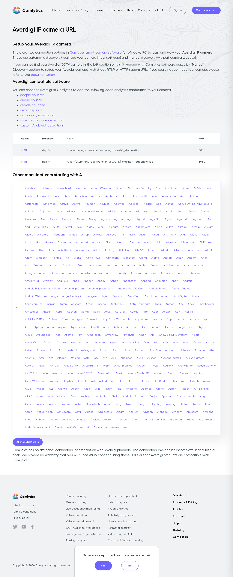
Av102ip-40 (71, 365)
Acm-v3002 (140, 196)
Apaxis (134, 311)
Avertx (120, 373)
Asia (146, 342)
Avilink (184, 404)
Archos (117, 327)
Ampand (208, 412)
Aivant (143, 234)
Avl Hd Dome (107, 381)
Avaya (29, 404)
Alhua (184, 242)
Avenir (41, 404)
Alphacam (112, 258)
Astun (116, 350)
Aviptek (68, 381)
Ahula (115, 396)
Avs (174, 381)
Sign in (178, 10)
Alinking (109, 250)
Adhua (170, 204)
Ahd (27, 227)
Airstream (59, 234)
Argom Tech (186, 327)
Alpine (155, 258)
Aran (106, 327)
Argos (202, 327)
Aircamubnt (143, 227)
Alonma (56, 258)
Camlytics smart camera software (96, 52)
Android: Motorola (134, 396)
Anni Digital (180, 296)
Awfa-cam (100, 427)
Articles (178, 509)
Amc (187, 265)
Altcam (191, 258)
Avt (183, 381)
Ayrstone (131, 389)
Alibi (51, 250)
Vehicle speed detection (81, 521)
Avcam (127, 427)
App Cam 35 (111, 319)
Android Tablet (181, 288)
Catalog (178, 530)
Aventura (58, 373)
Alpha (77, 258)
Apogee (77, 319)
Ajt (165, 234)
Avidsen (185, 373)
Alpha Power (93, 258)
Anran (63, 304)
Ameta (85, 273)
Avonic (133, 381)
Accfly (28, 196)
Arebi (192, 396)
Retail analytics (117, 502)
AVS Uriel (101, 396)
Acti (182, 196)
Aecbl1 (158, 211)
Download (100, 10)
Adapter (134, 204)
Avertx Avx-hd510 (139, 373)
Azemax (146, 389)
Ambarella (139, 265)
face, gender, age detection (42, 120)
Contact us (180, 537)
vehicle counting (32, 105)
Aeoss (192, 211)
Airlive (169, 227)
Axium (108, 389)
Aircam (127, 227)
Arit (58, 335)
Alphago (162, 412)
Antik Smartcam (140, 304)
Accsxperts (44, 196)
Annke (195, 296)
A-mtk (182, 273)
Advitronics (142, 211)
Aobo (59, 311)
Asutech (140, 350)
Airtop (85, 234)
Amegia (30, 273)
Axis (97, 389)
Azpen (172, 389)
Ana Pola (62, 281)
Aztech (185, 389)
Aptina (38, 327)
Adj (42, 211)
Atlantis (29, 358)
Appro (182, 319)
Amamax (39, 265)
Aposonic (92, 319)
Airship (196, 227)
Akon (28, 242)
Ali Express (206, 242)
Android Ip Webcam (100, 288)
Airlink (158, 227)
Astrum (104, 350)
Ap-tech (123, 419)
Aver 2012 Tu (85, 373)
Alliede (165, 250)
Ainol (101, 227)
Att (51, 358)
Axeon (75, 389)
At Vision (170, 350)
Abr (130, 188)
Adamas (119, 204)
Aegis (169, 211)
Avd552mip (32, 373)
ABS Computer (34, 396)
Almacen (41, 258)
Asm (175, 342)
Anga (54, 296)
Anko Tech (134, 296)
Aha (210, 219)
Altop (204, 258)
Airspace (42, 234)
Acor (155, 196)
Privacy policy (21, 518)
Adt (50, 211)
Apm (65, 319)
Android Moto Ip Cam (131, 288)
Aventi (59, 427)
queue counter (31, 100)
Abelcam (81, 188)
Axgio (87, 389)
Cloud (159, 10)
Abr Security (143, 188)
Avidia (171, 373)
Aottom (108, 419)
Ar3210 (95, 327)
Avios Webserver (35, 381)
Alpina (143, 258)
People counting (76, 496)
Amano (53, 265)
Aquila (62, 327)
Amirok (110, 273)
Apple (126, 319)
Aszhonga (175, 419)
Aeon (181, 211)
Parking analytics (76, 540)
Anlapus (81, 419)
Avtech (194, 381)
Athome (200, 350)
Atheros (185, 350)
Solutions (54, 10)
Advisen (126, 211)
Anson (90, 304)
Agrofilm (155, 219)
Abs (158, 188)
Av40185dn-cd (123, 365)
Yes (103, 565)
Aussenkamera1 (195, 358)
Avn (122, 381)
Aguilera (198, 219)
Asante (61, 342)
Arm (80, 335)
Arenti (136, 419)
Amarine (68, 265)
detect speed (31, 110)
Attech (61, 358)
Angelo (92, 296)
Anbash (88, 281)
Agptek (141, 219)
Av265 (106, 365)
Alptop (167, 258)
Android (188, 281)
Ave (45, 373)
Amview (195, 273)
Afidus (80, 219)
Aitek (132, 234)
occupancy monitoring (37, 115)
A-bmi (119, 188)
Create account (206, 10)
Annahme (151, 296)
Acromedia (169, 196)
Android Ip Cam (74, 288)
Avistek (82, 381)
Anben (114, 281)
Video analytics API (120, 534)
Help (130, 10)
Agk (129, 219)
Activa (64, 204)
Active (76, 204)
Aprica (181, 396)
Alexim (148, 242)
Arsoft (195, 335)
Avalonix (168, 365)
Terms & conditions (24, 511)
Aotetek (120, 311)
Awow (115, 427)
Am (27, 265)
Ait (122, 234)
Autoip (29, 365)
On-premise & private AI (123, 496)
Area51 (156, 327)
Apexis (166, 311)
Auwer (41, 365)
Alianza (29, 250)
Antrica (170, 304)
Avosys (146, 381)
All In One (124, 250)
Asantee (75, 342)
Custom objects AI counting (125, 540)
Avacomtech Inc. (81, 396)
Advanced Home (92, 211)
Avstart (84, 427)
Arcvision (131, 327)
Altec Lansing (112, 404)
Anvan (192, 304)
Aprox (207, 319)
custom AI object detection (41, 125)
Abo (207, 404)
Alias (41, 250)
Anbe (28, 419)
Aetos (53, 219)
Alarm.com (64, 242)
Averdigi (171, 404)
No (130, 565)
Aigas (90, 227)
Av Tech (54, 365)
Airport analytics (118, 508)
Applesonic (142, 319)
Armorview (111, 335)
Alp (68, 258)
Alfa (159, 242)
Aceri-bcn (81, 196)
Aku (37, 242)
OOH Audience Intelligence (83, 528)
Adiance (30, 211)
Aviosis (53, 404)
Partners (117, 10)
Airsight (209, 227)
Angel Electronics (73, 296)
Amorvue (150, 273)
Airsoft (29, 234)
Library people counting (122, 521)
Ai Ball (57, 227)
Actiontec (49, 204)
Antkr (158, 304)
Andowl (53, 419)
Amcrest (199, 265)
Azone (160, 389)
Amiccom (192, 412)
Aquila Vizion (78, 327)
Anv (181, 304)
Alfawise (171, 242)
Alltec (78, 404)
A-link (96, 250)
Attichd (75, 358)
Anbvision (161, 281)
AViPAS (71, 427)
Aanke (196, 404)
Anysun (47, 311)
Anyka (143, 404)
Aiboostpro (105, 412)
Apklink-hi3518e (34, 319)
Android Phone (158, 288)
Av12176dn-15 (90, 365)
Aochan (72, 311)
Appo (170, 319)
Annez (165, 296)
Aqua (50, 327)
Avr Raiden (161, 381)
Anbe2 (101, 281)
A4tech (47, 188)
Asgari (113, 342)
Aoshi (96, 311)
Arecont (170, 327)
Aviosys (54, 381)
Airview (97, 234)
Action (194, 196)
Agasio (118, 219)
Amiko (98, 273)
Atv (96, 358)
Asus (127, 350)
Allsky (28, 258)
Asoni (185, 342)
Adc (158, 204)
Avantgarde (185, 365)
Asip (156, 342)
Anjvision (117, 296)
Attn (87, 358)
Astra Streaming (155, 419)
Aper (155, 311)
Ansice (95, 419)
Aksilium (134, 412)
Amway (47, 281)
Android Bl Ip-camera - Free (42, 288)
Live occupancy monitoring (83, 508)
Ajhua (155, 234)
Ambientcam (171, 265)
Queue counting (76, 502)
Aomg (85, 311)
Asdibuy (157, 404)
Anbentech (129, 281)
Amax (81, 265)
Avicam (158, 373)
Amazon (111, 265)
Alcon (109, 242)
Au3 (113, 358)
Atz (105, 358)
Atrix (41, 358)
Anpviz (51, 304)
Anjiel (104, 296)
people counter (32, 95)
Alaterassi (81, 242)
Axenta (62, 389)
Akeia (205, 234)
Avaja (155, 365)
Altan (179, 258)
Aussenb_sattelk (171, 358)
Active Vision (45, 412)
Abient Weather (101, 188)
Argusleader (43, 335)
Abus (186, 188)
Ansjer (153, 396)
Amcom (177, 412)
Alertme (135, 242)
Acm (125, 196)
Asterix (41, 350)
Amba (125, 265)
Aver (70, 373)
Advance (71, 211)
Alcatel (96, 242)
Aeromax (30, 219)
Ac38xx (198, 188)
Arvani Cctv (32, 342)
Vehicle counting (76, 515)
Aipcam (113, 227)
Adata (148, 204)
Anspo (102, 304)
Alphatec (129, 258)
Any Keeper (207, 304)
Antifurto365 (117, 304)
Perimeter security (119, 528)
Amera (43, 273)
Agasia (105, 219)
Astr (61, 350)
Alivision (148, 412)
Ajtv (173, 234)
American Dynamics (64, 273)
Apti (27, 327)
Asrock (210, 342)
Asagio (48, 342)
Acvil (78, 412)
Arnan (142, 335)
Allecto (152, 250)
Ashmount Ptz (130, 342)
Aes (43, 219)
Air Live (66, 404)
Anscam (76, 304)
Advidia (112, 211)
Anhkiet (67, 419)
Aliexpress (82, 250)
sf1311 (23, 150)
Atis (211, 350)
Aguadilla (183, 219)
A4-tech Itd (63, 188)
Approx (194, 319)
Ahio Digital (41, 227)
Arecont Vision (57, 396)
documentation (43, 74)
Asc (87, 342)
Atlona (190, 419)
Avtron (207, 381)
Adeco (89, 412)
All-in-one (194, 250)
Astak (28, 350)
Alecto (121, 242)
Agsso (168, 219)
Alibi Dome (65, 250)
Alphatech (93, 404)
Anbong (146, 281)
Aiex (79, 227)
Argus (28, 335)
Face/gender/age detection (84, 534)
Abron (28, 412)
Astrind (72, 350)
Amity (122, 273)
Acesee (96, 196)
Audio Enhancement (37, 427)
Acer (67, 196)
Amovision (167, 273)
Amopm (136, 273)
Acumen (90, 204)
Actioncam (32, 204)
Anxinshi (131, 404)
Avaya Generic (206, 365)
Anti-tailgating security (122, 515)
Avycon (40, 389)
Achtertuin (111, 196)
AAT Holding (201, 389)
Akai (182, 234)
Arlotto (68, 335)
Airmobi (182, 227)
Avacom (142, 365)
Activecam (64, 412)
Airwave (111, 234)
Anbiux (40, 419)
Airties (73, 234)
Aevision (67, 219)
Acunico (104, 204)
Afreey (93, 219)
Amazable (95, 265)
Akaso (193, 234)
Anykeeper (31, 311)
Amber (155, 265)
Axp (119, 389)
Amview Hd (32, 281)
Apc (145, 311)
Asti (51, 350)
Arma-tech (94, 335)
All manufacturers (27, 442)
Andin (175, 281)
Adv (59, 211)
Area (145, 327)
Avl (93, 381)
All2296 (139, 250)
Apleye (53, 319)
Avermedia (104, 373)
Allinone (179, 250)
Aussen (151, 358)
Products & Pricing (77, 10)
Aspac (198, 342)
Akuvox (48, 242)
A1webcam (31, 188)
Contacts (144, 10)
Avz (51, 389)
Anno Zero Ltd (34, 304)
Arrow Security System (173, 335)
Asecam (99, 342)
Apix (177, 311)
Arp (153, 335)
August (204, 396)
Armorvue (128, 335)
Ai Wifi (69, 227)
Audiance (126, 358)
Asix (165, 342)
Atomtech (205, 419)
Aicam (120, 412)
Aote (107, 311)
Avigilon (199, 373)
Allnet (208, 250)
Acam (210, 188)
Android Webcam (36, 296)
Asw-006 (155, 350)
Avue (28, 389)
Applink (157, 319)
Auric (140, 358)
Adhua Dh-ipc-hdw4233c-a (195, 204)
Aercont (206, 211)
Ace (57, 196)
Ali (193, 242)
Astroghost (88, 350)
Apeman (167, 396)
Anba (76, 281)
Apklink (189, 311)
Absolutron (171, 188)
